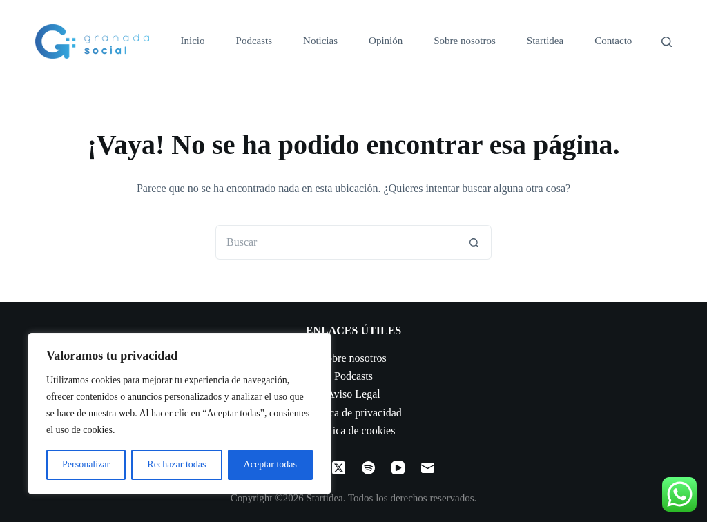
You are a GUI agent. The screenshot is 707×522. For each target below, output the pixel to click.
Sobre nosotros (465, 40)
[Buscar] (666, 42)
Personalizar (86, 464)
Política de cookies (354, 430)
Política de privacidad (353, 412)
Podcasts (254, 40)
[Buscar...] (336, 242)
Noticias (320, 40)
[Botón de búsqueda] (474, 242)
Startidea (545, 40)
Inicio (193, 40)
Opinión (386, 40)
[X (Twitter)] (338, 467)
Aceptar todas (270, 464)
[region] (179, 413)
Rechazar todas (176, 464)
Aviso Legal (353, 394)
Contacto (613, 40)
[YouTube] (398, 467)
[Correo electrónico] (427, 467)
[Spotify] (368, 467)
